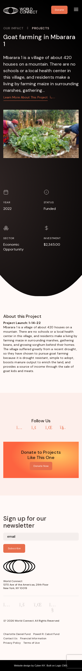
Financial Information (33, 638)
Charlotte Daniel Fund (17, 634)
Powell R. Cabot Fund (46, 634)
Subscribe (14, 548)
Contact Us (10, 638)
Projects (40, 28)
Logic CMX (61, 665)
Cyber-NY (40, 665)
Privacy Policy (12, 643)
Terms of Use (31, 643)
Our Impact (13, 28)
